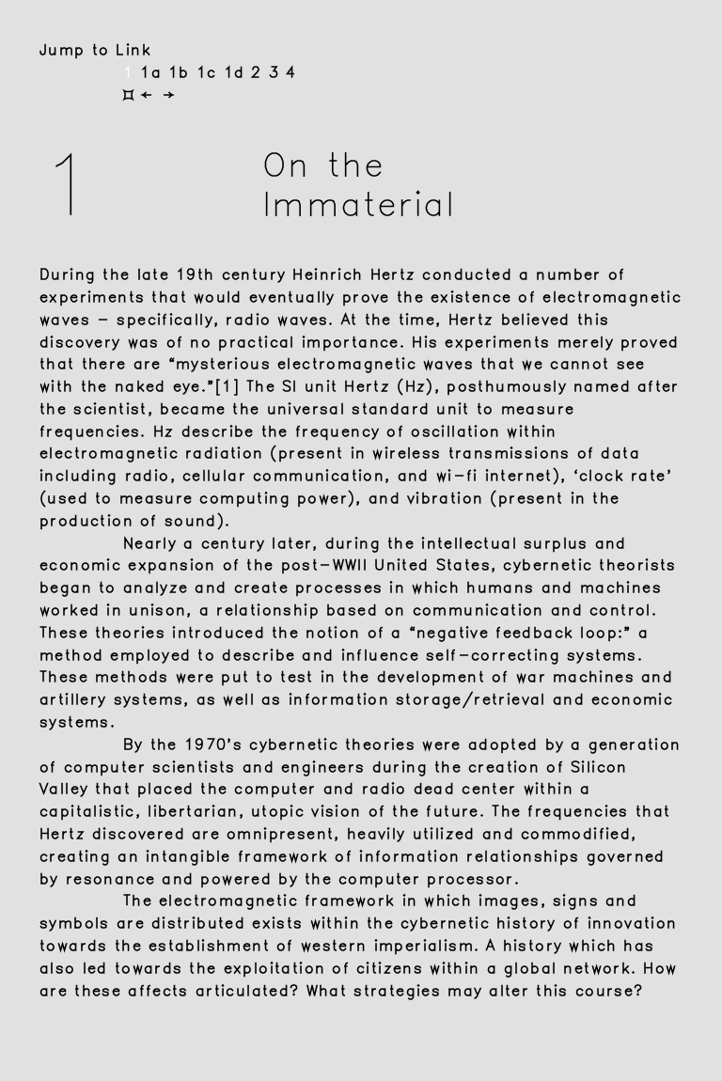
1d (238, 73)
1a (154, 73)
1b (182, 73)
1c (210, 73)
